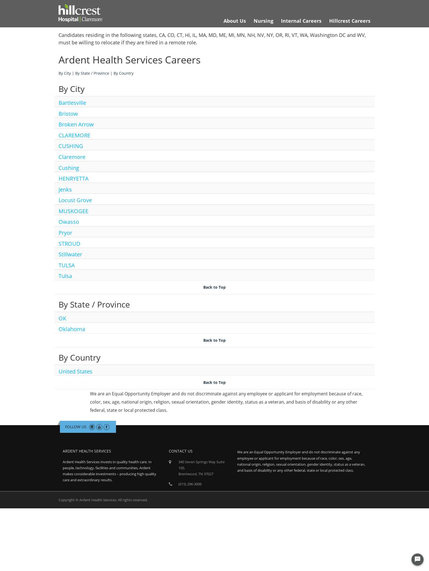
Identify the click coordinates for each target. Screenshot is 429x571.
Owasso (69, 221)
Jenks (65, 189)
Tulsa (65, 276)
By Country (124, 73)
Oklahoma (72, 329)
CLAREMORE (74, 135)
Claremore (72, 157)
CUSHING (71, 146)
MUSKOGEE (73, 211)
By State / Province (92, 73)
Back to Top (214, 287)
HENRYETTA (74, 178)
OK (62, 318)
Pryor (65, 232)
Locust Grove (75, 200)
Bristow (68, 113)
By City (65, 73)
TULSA (67, 265)
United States (75, 371)
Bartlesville (72, 102)
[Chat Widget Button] (417, 559)
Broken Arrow (76, 124)
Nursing (263, 21)
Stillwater (70, 254)
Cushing (69, 168)
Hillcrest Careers (349, 21)
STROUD (69, 243)
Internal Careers (301, 21)
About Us (235, 21)
